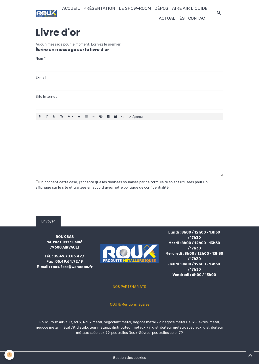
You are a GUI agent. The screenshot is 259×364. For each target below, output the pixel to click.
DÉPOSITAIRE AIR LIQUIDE (180, 8)
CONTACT (197, 18)
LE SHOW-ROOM (135, 8)
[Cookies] (9, 355)
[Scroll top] (250, 355)
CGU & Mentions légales (129, 304)
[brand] (46, 13)
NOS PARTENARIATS (129, 287)
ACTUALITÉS (172, 18)
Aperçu (135, 116)
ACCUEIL (71, 8)
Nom (39, 58)
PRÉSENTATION (99, 8)
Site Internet (46, 96)
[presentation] (69, 204)
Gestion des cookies (129, 358)
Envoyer (48, 221)
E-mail (41, 77)
